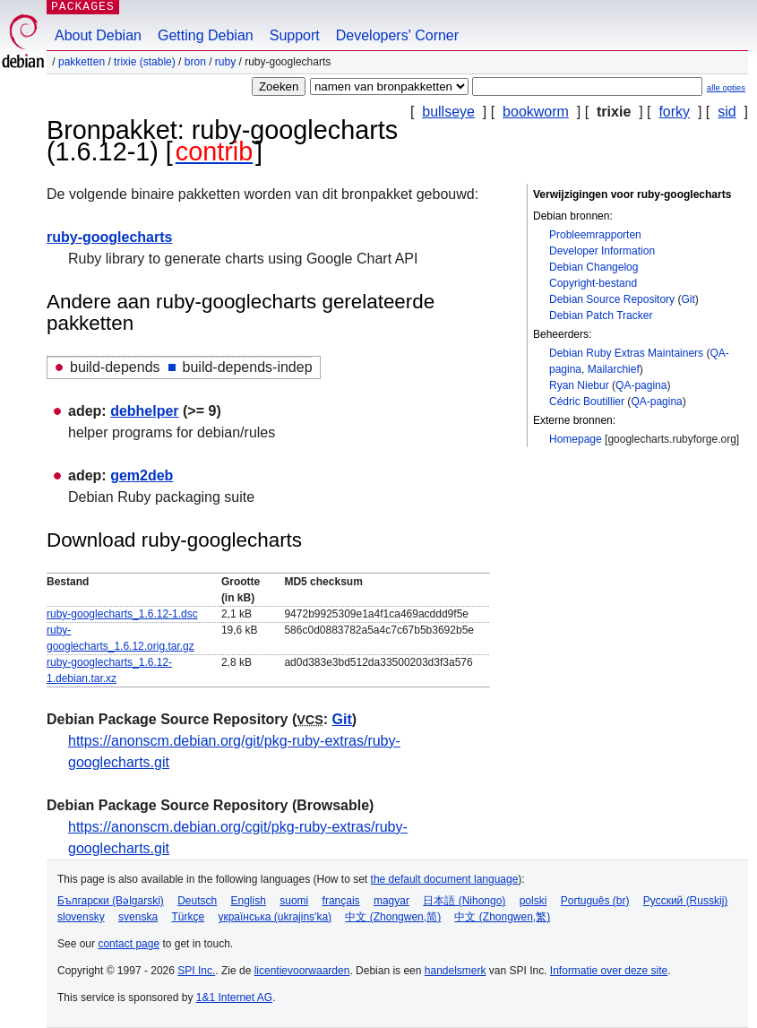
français (341, 900)
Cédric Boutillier (586, 401)
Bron (195, 62)
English (248, 900)
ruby (225, 62)
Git (687, 299)
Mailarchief (614, 369)
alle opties (726, 87)
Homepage (575, 439)
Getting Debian (206, 35)
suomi (294, 900)
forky (674, 111)
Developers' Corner (397, 35)
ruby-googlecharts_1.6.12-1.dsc (122, 614)
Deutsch (197, 900)
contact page (128, 943)
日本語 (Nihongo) (464, 900)
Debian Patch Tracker (600, 315)
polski (533, 900)
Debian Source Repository (612, 299)
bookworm (536, 111)
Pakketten (81, 62)
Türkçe (187, 917)
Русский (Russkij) (685, 900)
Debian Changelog (593, 267)
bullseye (448, 111)
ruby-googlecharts (109, 237)
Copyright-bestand (593, 283)
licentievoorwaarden (302, 970)
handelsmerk (455, 970)
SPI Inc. (196, 970)
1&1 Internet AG (234, 997)
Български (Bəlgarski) (110, 900)
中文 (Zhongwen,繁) (502, 917)
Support (295, 35)
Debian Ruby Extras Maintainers (626, 353)
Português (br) (595, 900)
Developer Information (602, 251)
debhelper (144, 411)
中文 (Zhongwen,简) (393, 917)
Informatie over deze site (608, 970)
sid (726, 111)
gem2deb (141, 475)
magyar (391, 900)
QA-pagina (641, 385)
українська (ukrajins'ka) (274, 917)
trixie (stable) (145, 62)
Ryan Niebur (579, 385)
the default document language (445, 879)
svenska (138, 917)
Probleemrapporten (595, 235)
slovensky (81, 917)
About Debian (98, 35)
